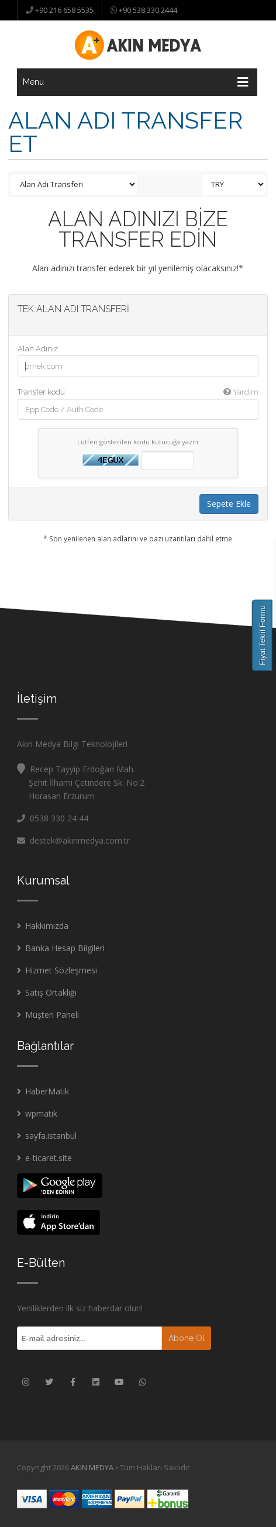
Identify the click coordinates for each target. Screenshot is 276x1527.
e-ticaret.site (48, 1157)
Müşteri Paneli (52, 1014)
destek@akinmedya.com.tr (73, 840)
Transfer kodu (138, 392)
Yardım (240, 392)
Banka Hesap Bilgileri (65, 947)
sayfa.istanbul (51, 1135)
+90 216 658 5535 (63, 10)
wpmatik (41, 1113)
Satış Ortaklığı (51, 992)
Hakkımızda (46, 925)
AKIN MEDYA (92, 1467)
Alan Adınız (38, 348)
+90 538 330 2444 (147, 10)
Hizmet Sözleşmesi (61, 970)
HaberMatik (47, 1091)
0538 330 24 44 (59, 818)
